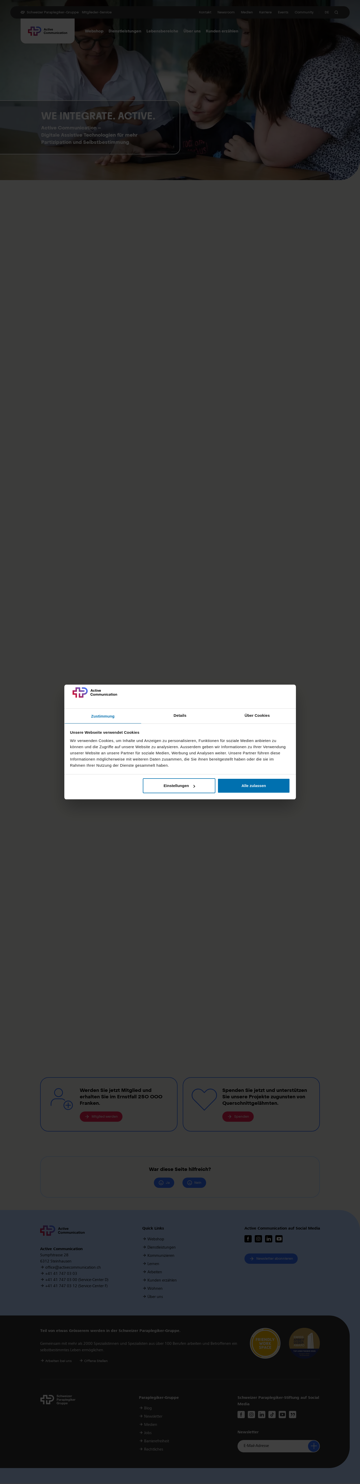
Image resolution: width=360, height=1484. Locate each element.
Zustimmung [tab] (103, 716)
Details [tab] (180, 715)
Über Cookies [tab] (257, 715)
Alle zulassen (253, 785)
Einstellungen (179, 785)
